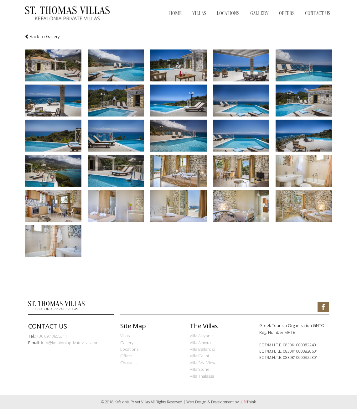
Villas (125, 336)
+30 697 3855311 (52, 336)
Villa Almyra (200, 342)
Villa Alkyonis (201, 336)
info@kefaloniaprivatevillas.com (70, 342)
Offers (126, 356)
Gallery (126, 342)
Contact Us (130, 362)
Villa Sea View (202, 362)
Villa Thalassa (202, 376)
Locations (129, 349)
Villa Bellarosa (202, 349)
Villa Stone (200, 369)
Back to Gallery (42, 36)
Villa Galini (199, 356)
